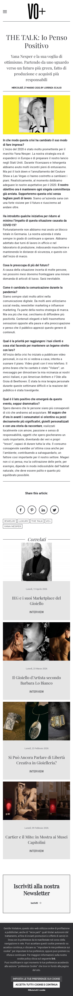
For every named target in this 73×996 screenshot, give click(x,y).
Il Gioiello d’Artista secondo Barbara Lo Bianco (36, 680)
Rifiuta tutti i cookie (36, 990)
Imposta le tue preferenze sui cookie (36, 979)
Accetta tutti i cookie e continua (36, 984)
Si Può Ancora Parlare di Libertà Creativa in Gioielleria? (36, 760)
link (53, 958)
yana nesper (12, 526)
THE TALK (37, 521)
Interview (36, 612)
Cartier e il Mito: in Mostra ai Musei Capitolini (36, 839)
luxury (23, 521)
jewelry (9, 521)
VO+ (48, 521)
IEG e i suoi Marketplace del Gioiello (36, 600)
